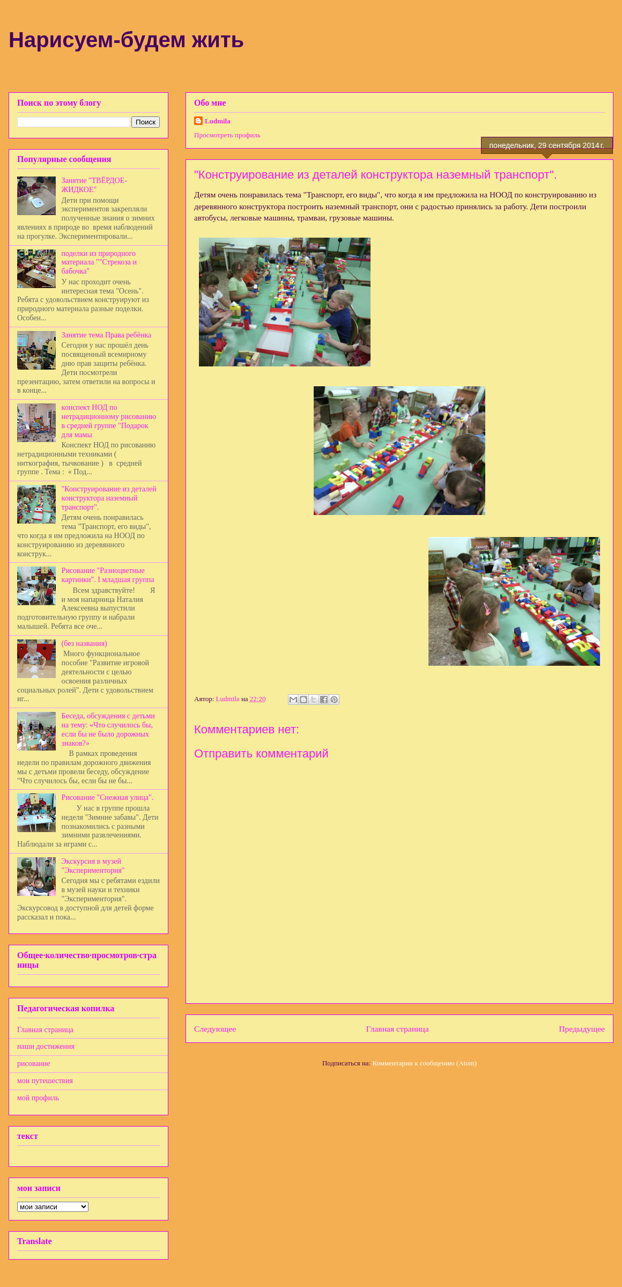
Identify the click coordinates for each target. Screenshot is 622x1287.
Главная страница (397, 1028)
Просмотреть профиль (227, 135)
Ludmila (218, 121)
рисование (33, 1064)
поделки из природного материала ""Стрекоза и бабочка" (99, 262)
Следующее (215, 1028)
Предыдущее (582, 1028)
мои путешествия (45, 1081)
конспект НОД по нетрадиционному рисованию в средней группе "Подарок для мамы (109, 420)
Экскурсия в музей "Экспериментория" (93, 865)
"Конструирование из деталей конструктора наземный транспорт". (109, 498)
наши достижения (46, 1046)
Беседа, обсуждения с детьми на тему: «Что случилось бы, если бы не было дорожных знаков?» (108, 729)
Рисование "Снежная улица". (108, 797)
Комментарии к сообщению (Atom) (425, 1063)
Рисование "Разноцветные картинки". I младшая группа (108, 575)
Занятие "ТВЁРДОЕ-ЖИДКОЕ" (94, 185)
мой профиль (38, 1098)
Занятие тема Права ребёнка (107, 335)
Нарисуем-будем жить (126, 40)
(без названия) (84, 643)
